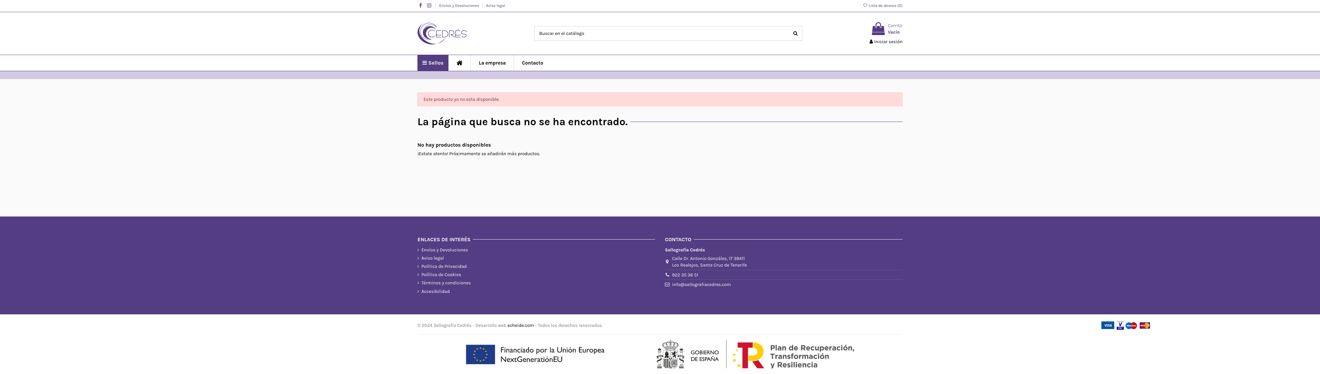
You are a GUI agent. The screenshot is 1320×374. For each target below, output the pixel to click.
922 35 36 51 (685, 275)
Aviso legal (495, 5)
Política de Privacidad (444, 266)
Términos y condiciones (446, 283)
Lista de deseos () (883, 5)
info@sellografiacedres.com (701, 284)
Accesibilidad (435, 291)
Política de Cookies (441, 274)
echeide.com (521, 325)
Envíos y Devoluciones (459, 5)
